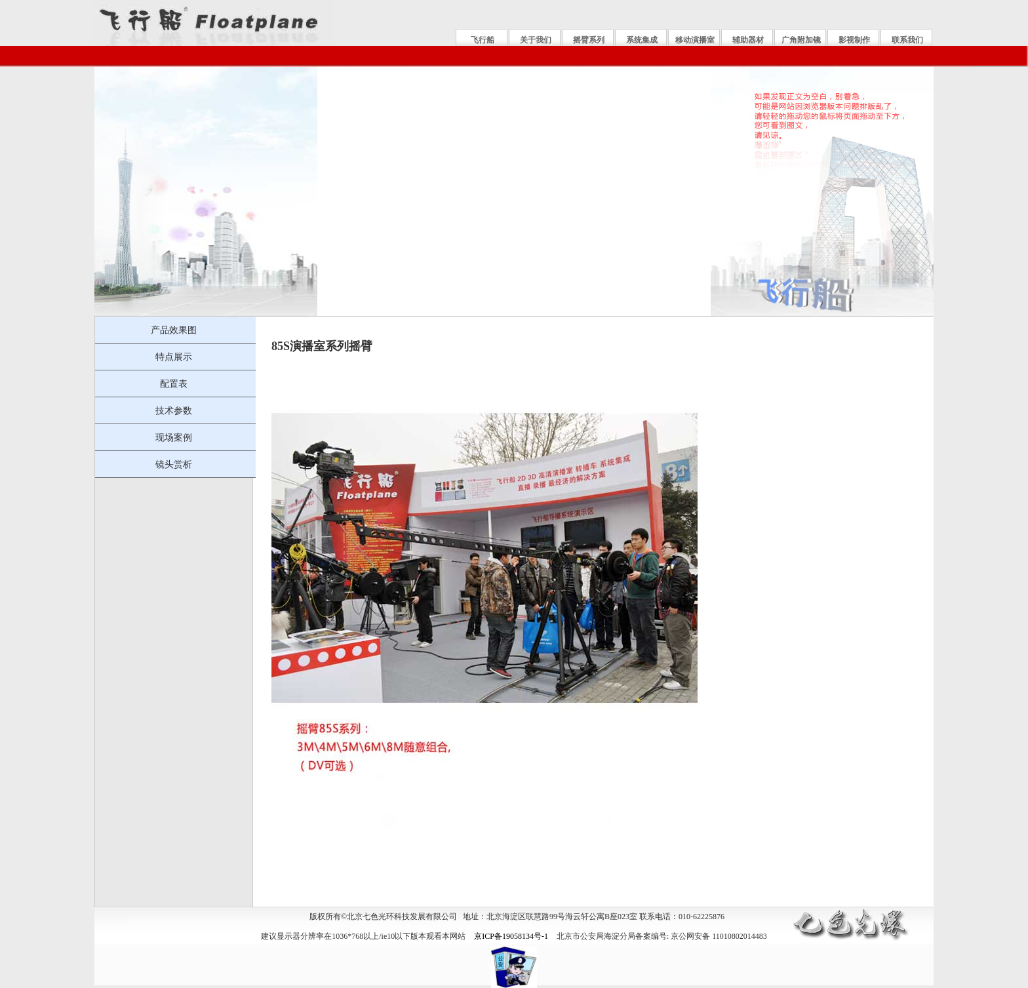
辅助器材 (748, 40)
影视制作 (854, 40)
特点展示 (173, 356)
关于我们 (535, 40)
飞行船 (482, 40)
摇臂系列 (588, 40)
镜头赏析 (173, 464)
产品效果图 (174, 330)
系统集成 (642, 40)
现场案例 (173, 437)
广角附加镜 (801, 40)
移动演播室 (695, 40)
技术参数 (173, 410)
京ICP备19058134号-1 (511, 936)
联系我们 (907, 40)
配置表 (174, 383)
